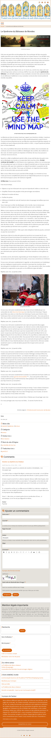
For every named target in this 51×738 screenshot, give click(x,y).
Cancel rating (1, 417)
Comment (5, 550)
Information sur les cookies (10, 719)
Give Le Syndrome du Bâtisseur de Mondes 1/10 (2, 417)
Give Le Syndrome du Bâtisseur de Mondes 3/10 (5, 417)
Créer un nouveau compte (9, 653)
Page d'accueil (6, 529)
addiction (11, 426)
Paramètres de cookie (24, 724)
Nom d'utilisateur (7, 637)
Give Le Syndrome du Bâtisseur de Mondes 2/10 (4, 417)
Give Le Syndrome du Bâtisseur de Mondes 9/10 (12, 417)
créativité (4, 426)
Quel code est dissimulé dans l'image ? (13, 582)
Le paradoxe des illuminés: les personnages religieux (17, 669)
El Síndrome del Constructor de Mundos (38, 410)
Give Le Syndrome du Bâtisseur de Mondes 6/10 (8, 417)
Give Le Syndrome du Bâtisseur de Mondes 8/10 (11, 417)
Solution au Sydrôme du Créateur (13, 462)
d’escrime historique (18, 312)
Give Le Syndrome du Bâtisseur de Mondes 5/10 (7, 417)
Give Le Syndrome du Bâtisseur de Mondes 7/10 (10, 417)
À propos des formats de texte (11, 571)
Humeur (4, 432)
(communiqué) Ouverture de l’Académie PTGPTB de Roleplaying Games (22, 678)
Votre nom (5, 514)
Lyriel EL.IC (5, 451)
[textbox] (25, 561)
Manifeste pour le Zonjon (9, 681)
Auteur (4, 535)
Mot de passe (5, 643)
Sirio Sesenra (5, 439)
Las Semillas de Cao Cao (9, 445)
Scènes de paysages (7, 667)
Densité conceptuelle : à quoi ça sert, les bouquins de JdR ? (19, 690)
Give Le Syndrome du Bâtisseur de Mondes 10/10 (13, 417)
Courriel (4, 521)
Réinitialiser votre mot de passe (11, 656)
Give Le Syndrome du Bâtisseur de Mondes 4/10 (6, 417)
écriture (17, 426)
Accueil (2, 26)
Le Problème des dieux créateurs (11, 665)
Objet (3, 543)
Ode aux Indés (6, 684)
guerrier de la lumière (20, 377)
